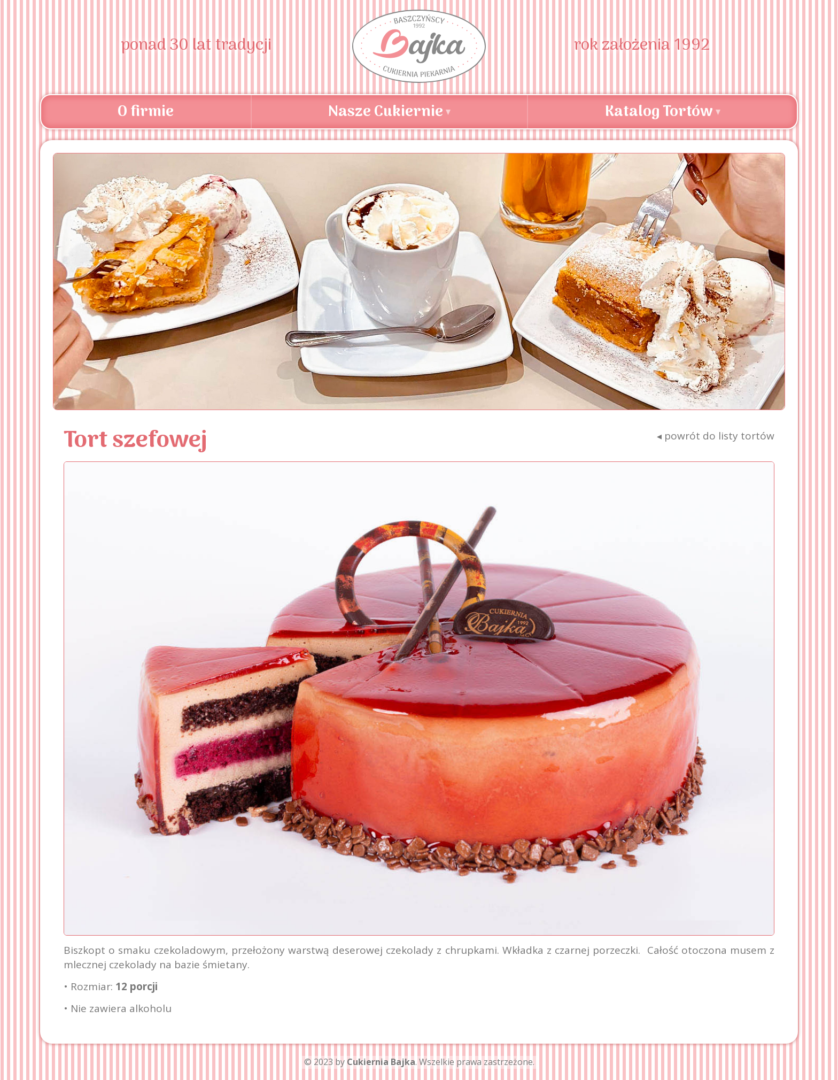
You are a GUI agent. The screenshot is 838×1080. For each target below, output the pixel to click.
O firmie (146, 112)
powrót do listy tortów (715, 436)
